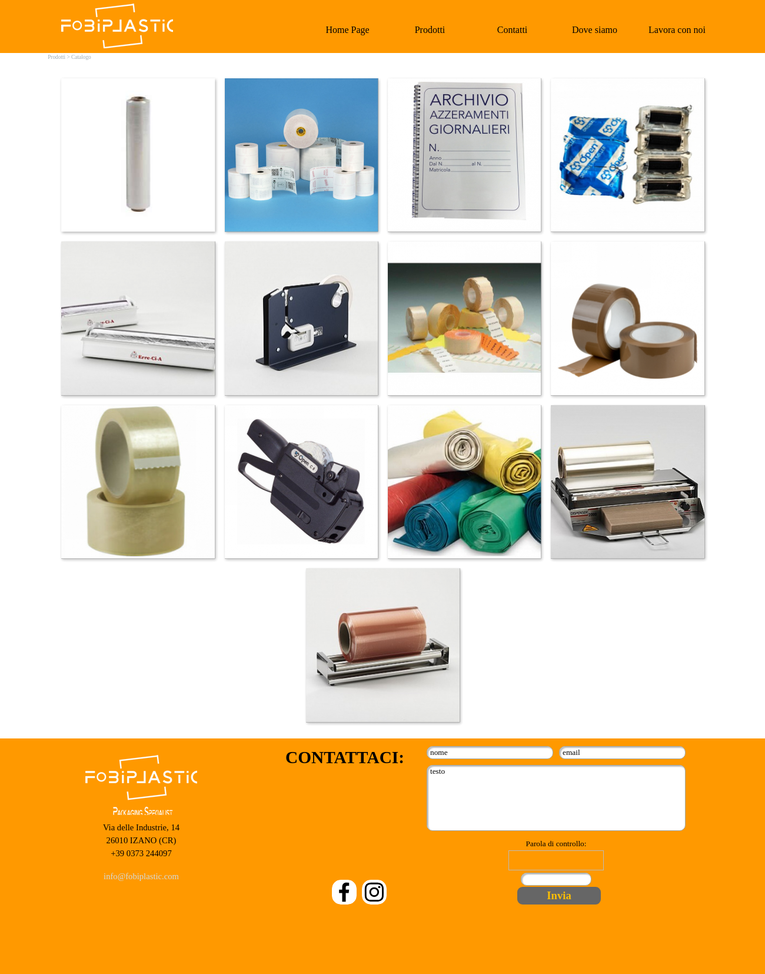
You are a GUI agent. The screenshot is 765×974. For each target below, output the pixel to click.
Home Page (347, 30)
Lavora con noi (677, 30)
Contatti (512, 30)
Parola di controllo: (556, 843)
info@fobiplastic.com (141, 876)
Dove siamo (594, 30)
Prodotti (430, 30)
